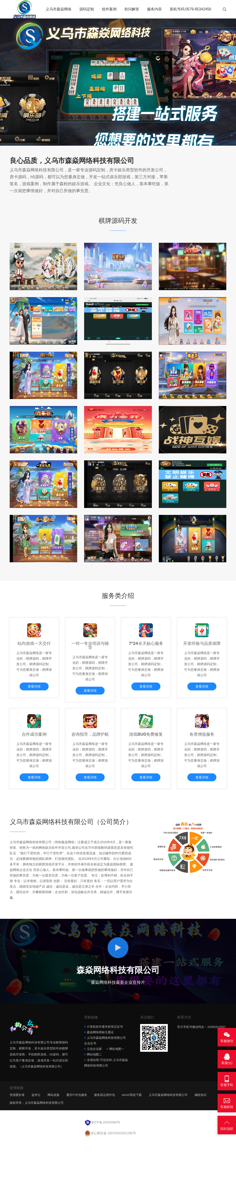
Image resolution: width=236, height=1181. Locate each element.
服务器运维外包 (104, 1134)
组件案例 (109, 9)
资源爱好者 (17, 1134)
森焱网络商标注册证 (100, 1072)
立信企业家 (94, 1088)
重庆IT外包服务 (76, 1134)
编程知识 (200, 1134)
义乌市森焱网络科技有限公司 (168, 1134)
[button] (115, 141)
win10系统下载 (132, 1134)
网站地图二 (94, 1094)
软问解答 (131, 9)
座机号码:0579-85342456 (190, 9)
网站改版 (53, 1134)
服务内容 (154, 9)
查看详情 (34, 703)
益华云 (36, 1134)
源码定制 (86, 9)
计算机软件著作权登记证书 (105, 1066)
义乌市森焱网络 (58, 9)
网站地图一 (116, 1088)
